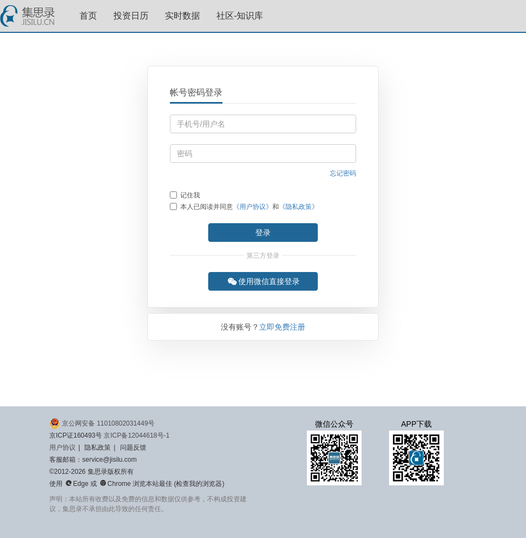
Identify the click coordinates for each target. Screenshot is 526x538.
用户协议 (62, 447)
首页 (88, 15)
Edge (76, 484)
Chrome (115, 484)
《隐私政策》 (298, 207)
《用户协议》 (252, 207)
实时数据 (182, 15)
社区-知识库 (239, 15)
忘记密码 (343, 173)
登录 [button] (263, 232)
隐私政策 (97, 447)
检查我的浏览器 (199, 484)
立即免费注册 (282, 326)
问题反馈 (133, 447)
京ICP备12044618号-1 (136, 435)
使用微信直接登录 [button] (263, 281)
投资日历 (130, 15)
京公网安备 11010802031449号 (102, 423)
